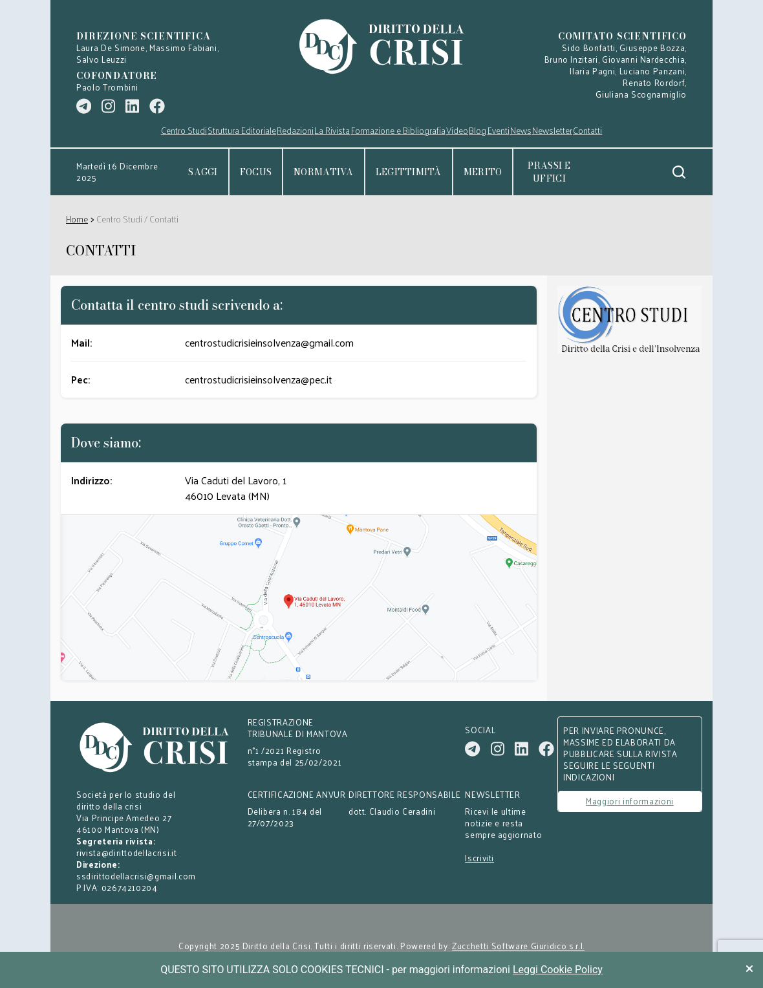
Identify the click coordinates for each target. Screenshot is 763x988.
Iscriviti (479, 858)
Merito (483, 172)
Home (77, 219)
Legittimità (409, 172)
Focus (256, 172)
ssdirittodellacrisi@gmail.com (136, 875)
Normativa (324, 172)
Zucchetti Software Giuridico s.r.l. (518, 946)
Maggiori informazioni (630, 800)
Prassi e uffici (549, 172)
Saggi (202, 172)
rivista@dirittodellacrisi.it (126, 852)
